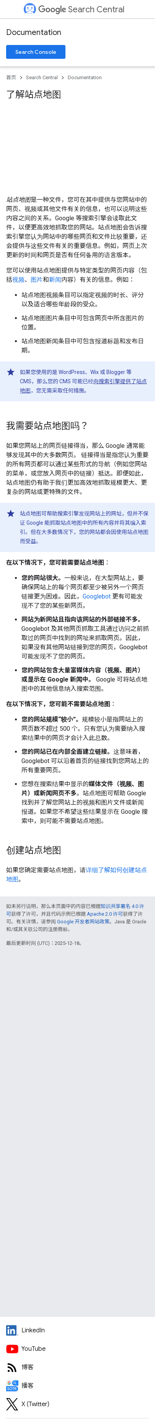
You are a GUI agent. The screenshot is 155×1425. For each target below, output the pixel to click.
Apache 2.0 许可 (105, 914)
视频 (18, 279)
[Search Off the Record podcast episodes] (77, 1386)
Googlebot (97, 596)
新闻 (55, 279)
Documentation (33, 32)
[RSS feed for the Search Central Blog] (77, 1367)
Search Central (81, 9)
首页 (11, 77)
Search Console (35, 51)
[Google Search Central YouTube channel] (77, 1349)
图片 (37, 279)
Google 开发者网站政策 (83, 922)
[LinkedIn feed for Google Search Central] (77, 1330)
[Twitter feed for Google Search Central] (77, 1404)
